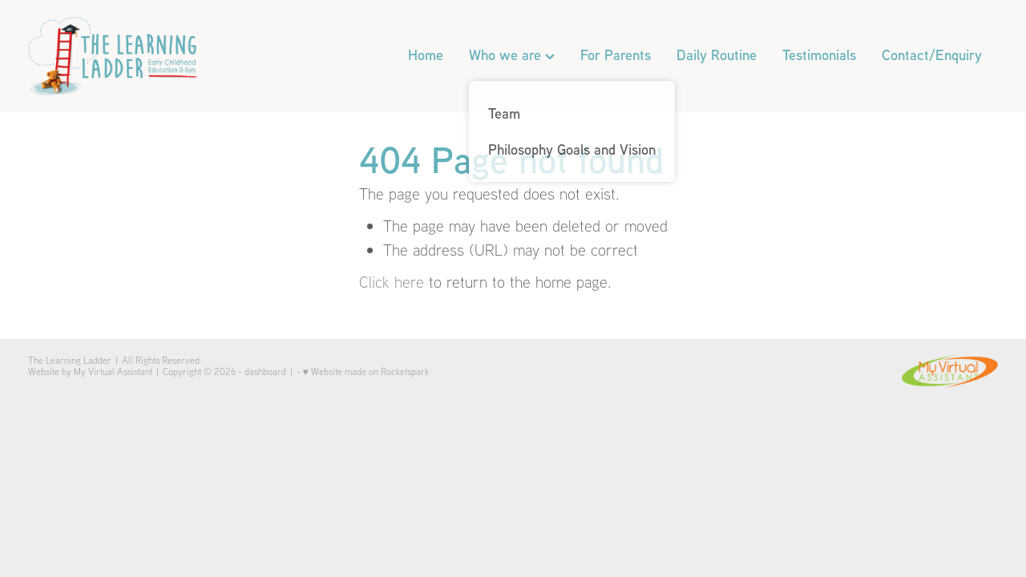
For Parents (615, 54)
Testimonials (819, 54)
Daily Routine (717, 54)
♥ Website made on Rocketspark (366, 371)
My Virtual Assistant (113, 371)
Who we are (512, 54)
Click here (391, 282)
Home (425, 54)
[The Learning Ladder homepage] (125, 56)
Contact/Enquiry (932, 54)
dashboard (265, 371)
